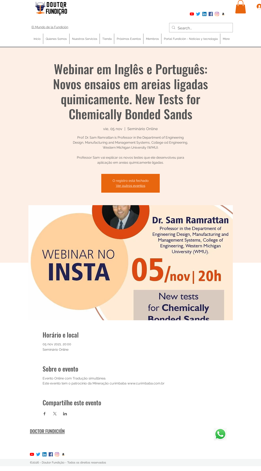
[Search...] (201, 28)
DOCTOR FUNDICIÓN (47, 431)
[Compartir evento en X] (55, 413)
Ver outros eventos (130, 186)
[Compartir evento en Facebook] (45, 413)
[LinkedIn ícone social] (204, 14)
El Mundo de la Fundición (50, 27)
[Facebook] (211, 14)
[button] (240, 7)
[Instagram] (217, 14)
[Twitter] (198, 14)
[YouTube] (192, 14)
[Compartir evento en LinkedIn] (65, 413)
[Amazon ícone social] (223, 14)
